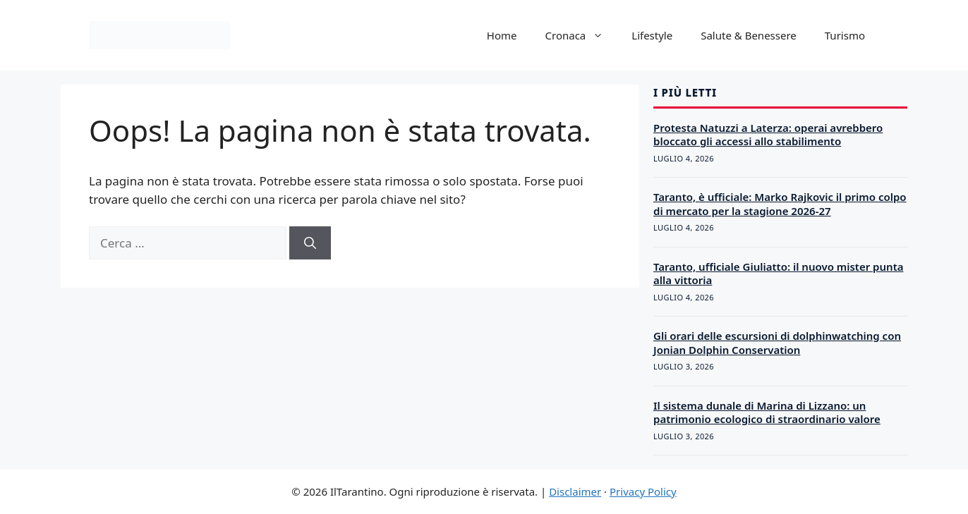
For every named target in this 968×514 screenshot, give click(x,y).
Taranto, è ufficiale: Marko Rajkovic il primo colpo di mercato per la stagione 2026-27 (780, 204)
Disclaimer (575, 491)
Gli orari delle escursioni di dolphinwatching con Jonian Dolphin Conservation (777, 343)
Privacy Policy (643, 491)
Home (502, 35)
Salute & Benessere (749, 35)
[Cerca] (310, 243)
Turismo (845, 35)
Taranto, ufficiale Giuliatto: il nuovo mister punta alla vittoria (778, 273)
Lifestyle (651, 35)
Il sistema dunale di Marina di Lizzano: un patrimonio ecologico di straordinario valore (767, 412)
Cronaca (581, 35)
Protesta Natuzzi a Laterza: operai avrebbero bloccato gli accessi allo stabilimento (768, 135)
